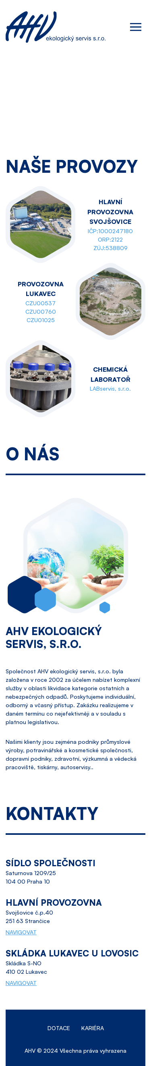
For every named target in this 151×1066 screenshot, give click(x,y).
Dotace (59, 1028)
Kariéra (92, 1028)
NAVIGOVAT (21, 932)
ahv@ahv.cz (129, 90)
